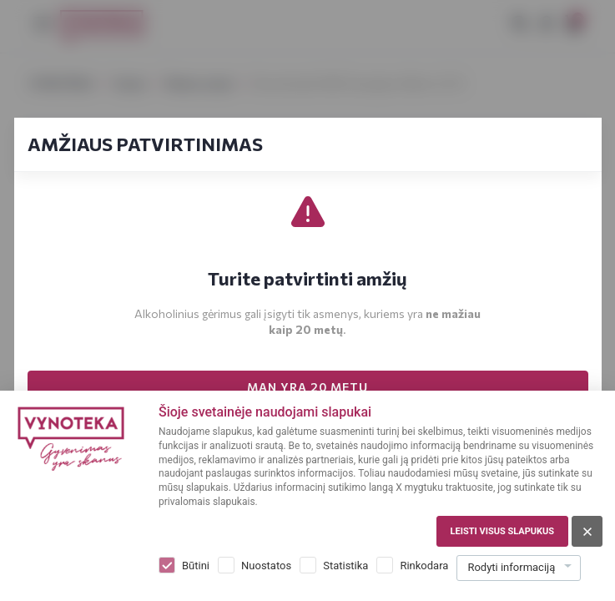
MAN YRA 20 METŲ (307, 387)
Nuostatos (266, 565)
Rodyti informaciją (511, 567)
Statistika (345, 565)
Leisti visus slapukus (502, 531)
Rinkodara (424, 565)
